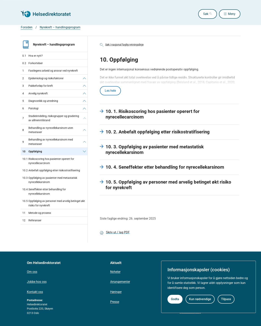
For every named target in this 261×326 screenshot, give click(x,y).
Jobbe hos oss (37, 282)
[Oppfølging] (84, 151)
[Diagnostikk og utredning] (84, 101)
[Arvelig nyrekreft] (84, 93)
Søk (203, 14)
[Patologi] (84, 108)
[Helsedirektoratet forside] (48, 14)
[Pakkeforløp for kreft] (84, 86)
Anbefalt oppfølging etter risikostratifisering (51, 170)
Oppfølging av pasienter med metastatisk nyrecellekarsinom (49, 180)
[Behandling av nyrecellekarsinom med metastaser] (84, 141)
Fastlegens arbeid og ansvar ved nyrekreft (50, 71)
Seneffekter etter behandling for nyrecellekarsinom (44, 191)
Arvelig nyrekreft (35, 93)
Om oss (32, 272)
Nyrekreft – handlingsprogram (60, 27)
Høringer (116, 292)
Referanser (31, 220)
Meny (231, 14)
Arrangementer (120, 282)
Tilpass (226, 299)
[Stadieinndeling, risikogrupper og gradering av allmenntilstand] (84, 118)
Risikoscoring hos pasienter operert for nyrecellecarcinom (48, 161)
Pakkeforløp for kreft (37, 86)
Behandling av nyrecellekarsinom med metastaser (47, 141)
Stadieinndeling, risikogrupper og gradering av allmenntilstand (50, 118)
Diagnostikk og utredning (40, 101)
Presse (114, 302)
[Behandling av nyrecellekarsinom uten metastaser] (84, 130)
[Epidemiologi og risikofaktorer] (84, 78)
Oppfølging (32, 151)
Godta (175, 299)
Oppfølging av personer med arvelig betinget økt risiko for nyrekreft (53, 203)
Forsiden (26, 27)
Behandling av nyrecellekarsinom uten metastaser (47, 130)
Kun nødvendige (200, 299)
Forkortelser (32, 63)
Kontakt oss (35, 292)
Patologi (30, 108)
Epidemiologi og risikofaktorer (43, 78)
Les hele (110, 91)
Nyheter (115, 272)
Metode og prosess (36, 213)
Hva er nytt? (32, 56)
